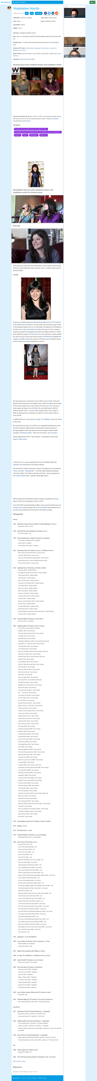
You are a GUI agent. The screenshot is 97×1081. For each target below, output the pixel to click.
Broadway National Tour (43, 322)
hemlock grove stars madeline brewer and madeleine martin (31, 129)
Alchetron (5, 2)
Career (25, 135)
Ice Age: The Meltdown (43, 419)
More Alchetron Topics (19, 1061)
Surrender (54, 433)
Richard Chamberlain (26, 325)
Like (31, 13)
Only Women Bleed (25, 433)
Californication (30, 48)
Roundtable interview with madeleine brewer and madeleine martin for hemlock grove (37, 132)
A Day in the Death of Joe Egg (31, 329)
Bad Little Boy (30, 471)
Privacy (28, 1078)
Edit (27, 13)
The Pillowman (47, 337)
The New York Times (35, 334)
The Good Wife (42, 507)
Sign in (92, 2)
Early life (17, 135)
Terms (23, 1078)
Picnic (36, 501)
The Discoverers (45, 48)
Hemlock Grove (17, 507)
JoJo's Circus (22, 50)
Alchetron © (42, 1078)
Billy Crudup (26, 339)
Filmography (33, 135)
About (16, 1078)
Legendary (37, 48)
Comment (39, 13)
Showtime (56, 118)
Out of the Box (33, 408)
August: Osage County (20, 439)
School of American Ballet (27, 59)
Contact (34, 1078)
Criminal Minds (20, 476)
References (43, 135)
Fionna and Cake (19, 471)
